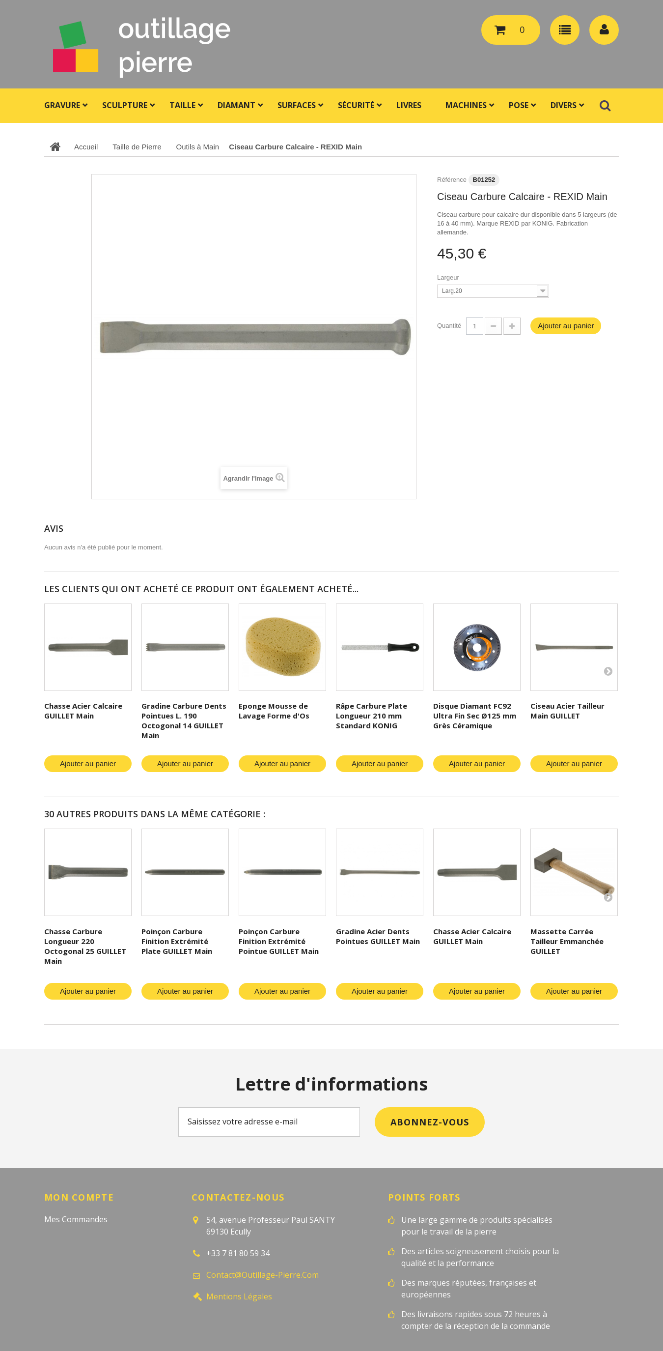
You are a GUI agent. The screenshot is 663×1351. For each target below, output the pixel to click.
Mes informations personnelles (102, 1276)
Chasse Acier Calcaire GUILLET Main (83, 710)
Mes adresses (69, 1257)
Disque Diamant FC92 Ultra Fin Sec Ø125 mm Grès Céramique (474, 715)
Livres (408, 105)
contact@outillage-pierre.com (262, 1274)
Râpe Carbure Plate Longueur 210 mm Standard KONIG (371, 715)
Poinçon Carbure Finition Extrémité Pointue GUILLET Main (279, 941)
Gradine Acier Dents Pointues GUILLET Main (378, 936)
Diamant (236, 105)
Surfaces (296, 105)
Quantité (449, 325)
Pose (518, 105)
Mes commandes (76, 1219)
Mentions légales (239, 1296)
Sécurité (356, 105)
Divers (564, 105)
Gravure (62, 105)
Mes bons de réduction (88, 1296)
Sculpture (124, 105)
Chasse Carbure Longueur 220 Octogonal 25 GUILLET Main (85, 946)
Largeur (449, 277)
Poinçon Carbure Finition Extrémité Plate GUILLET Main (176, 941)
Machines (466, 105)
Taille (182, 105)
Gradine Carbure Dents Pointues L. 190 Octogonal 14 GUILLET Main (183, 720)
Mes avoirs (64, 1238)
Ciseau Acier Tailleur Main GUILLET (567, 710)
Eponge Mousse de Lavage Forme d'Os (274, 710)
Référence (452, 179)
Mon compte (79, 1197)
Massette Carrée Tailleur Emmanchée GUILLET (567, 941)
